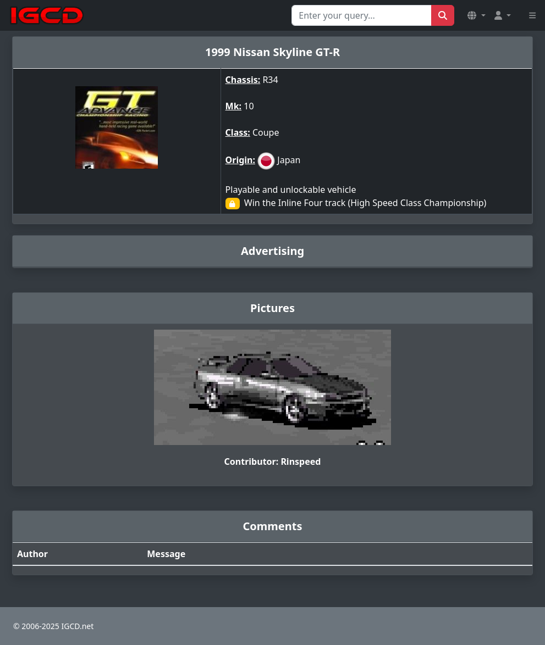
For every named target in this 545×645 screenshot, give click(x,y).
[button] (476, 15)
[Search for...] (361, 15)
